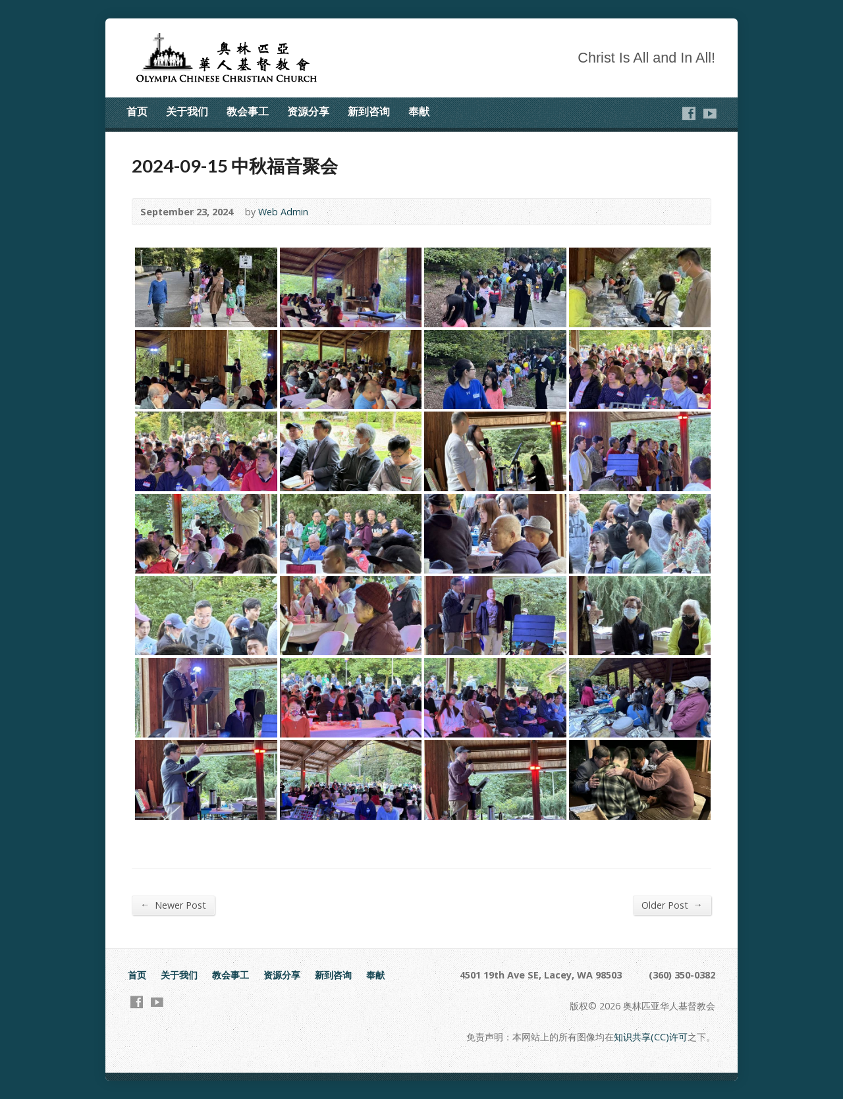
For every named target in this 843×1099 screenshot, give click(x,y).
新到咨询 (369, 111)
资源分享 (308, 111)
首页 (137, 111)
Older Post (672, 904)
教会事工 (248, 111)
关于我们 (187, 111)
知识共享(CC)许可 (651, 1037)
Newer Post (173, 904)
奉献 (418, 111)
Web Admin (283, 211)
